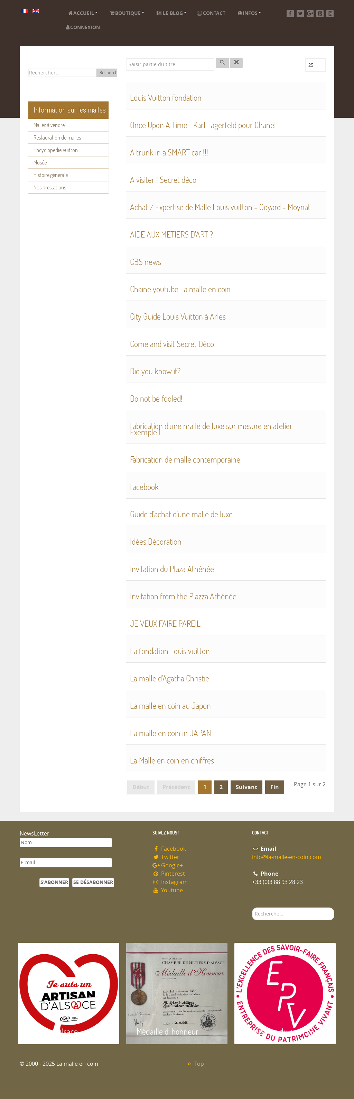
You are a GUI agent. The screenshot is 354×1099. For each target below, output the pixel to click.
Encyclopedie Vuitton (56, 149)
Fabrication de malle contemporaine (185, 459)
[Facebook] (290, 13)
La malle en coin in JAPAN (170, 732)
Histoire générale (51, 174)
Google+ (167, 865)
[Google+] (310, 13)
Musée (40, 162)
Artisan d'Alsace (53, 1031)
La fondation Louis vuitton (170, 650)
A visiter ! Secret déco (163, 179)
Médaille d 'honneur (167, 1031)
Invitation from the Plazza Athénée (183, 596)
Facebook (144, 486)
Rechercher (111, 72)
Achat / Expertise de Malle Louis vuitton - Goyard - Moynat (220, 207)
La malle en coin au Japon (170, 705)
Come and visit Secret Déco (172, 343)
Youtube (167, 890)
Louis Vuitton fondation (166, 97)
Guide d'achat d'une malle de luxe (181, 514)
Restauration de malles (57, 137)
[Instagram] (330, 13)
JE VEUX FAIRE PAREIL (165, 623)
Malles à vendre (49, 125)
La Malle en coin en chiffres (172, 760)
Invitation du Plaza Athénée (172, 568)
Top (195, 1064)
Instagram (170, 882)
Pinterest (168, 873)
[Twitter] (300, 13)
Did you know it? (155, 371)
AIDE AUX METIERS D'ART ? (171, 234)
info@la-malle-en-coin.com (286, 857)
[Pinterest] (320, 13)
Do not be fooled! (156, 398)
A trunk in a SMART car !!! (169, 152)
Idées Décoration (155, 541)
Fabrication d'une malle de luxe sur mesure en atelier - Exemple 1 (214, 428)
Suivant (246, 787)
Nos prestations (50, 187)
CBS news (145, 261)
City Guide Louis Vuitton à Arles (178, 316)
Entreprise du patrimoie (282, 1031)
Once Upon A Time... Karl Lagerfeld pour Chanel (203, 124)
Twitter (165, 857)
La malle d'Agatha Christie (169, 678)
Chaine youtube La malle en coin (180, 289)
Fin (274, 787)
